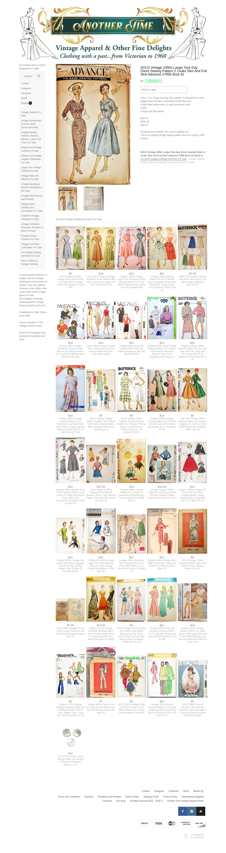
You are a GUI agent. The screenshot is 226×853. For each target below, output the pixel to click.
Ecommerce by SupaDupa (197, 836)
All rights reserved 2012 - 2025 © (146, 801)
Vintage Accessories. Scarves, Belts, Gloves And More (31, 124)
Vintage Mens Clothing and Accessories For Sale (31, 207)
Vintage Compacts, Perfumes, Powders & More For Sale (32, 227)
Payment (88, 796)
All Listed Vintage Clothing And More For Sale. (163, 159)
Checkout (107, 801)
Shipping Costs (151, 796)
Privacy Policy (170, 796)
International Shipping (192, 796)
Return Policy (132, 796)
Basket (25, 103)
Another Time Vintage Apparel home (185, 801)
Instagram (26, 88)
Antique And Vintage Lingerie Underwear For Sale (31, 159)
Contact (25, 83)
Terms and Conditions (69, 796)
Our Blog (120, 801)
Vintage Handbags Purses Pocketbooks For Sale (31, 187)
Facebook (26, 93)
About (24, 98)
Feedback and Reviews (109, 796)
